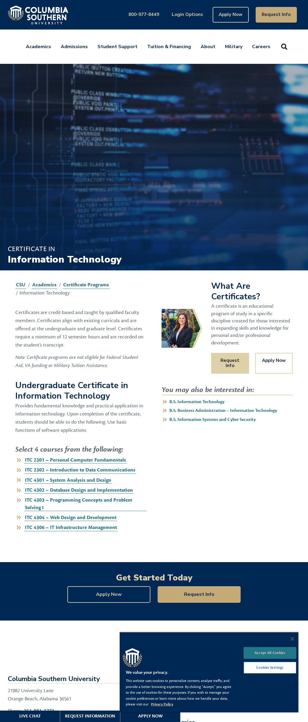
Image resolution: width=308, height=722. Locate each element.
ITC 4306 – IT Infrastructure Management (71, 527)
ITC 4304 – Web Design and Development (70, 517)
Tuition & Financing (169, 46)
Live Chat (30, 716)
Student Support (117, 46)
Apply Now (230, 14)
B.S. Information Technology (196, 402)
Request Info (276, 14)
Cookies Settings (269, 667)
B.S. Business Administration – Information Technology (223, 410)
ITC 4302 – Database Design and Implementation (79, 490)
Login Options (187, 14)
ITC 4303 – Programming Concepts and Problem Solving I (78, 504)
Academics (38, 46)
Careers (261, 46)
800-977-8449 (143, 14)
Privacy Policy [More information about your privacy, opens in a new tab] (162, 704)
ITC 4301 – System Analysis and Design (68, 480)
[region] (209, 672)
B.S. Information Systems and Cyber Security (212, 419)
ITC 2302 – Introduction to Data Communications (80, 470)
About (208, 46)
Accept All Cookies (269, 652)
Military (233, 46)
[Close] (292, 639)
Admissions (74, 46)
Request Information (90, 716)
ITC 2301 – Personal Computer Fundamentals (75, 460)
